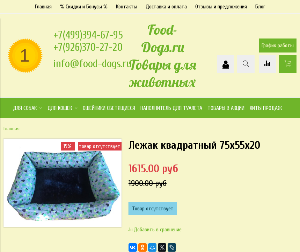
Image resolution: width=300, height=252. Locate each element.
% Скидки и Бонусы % (84, 7)
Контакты (126, 7)
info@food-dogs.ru (92, 63)
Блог (260, 7)
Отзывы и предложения (221, 7)
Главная (43, 7)
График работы (278, 45)
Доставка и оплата (166, 7)
